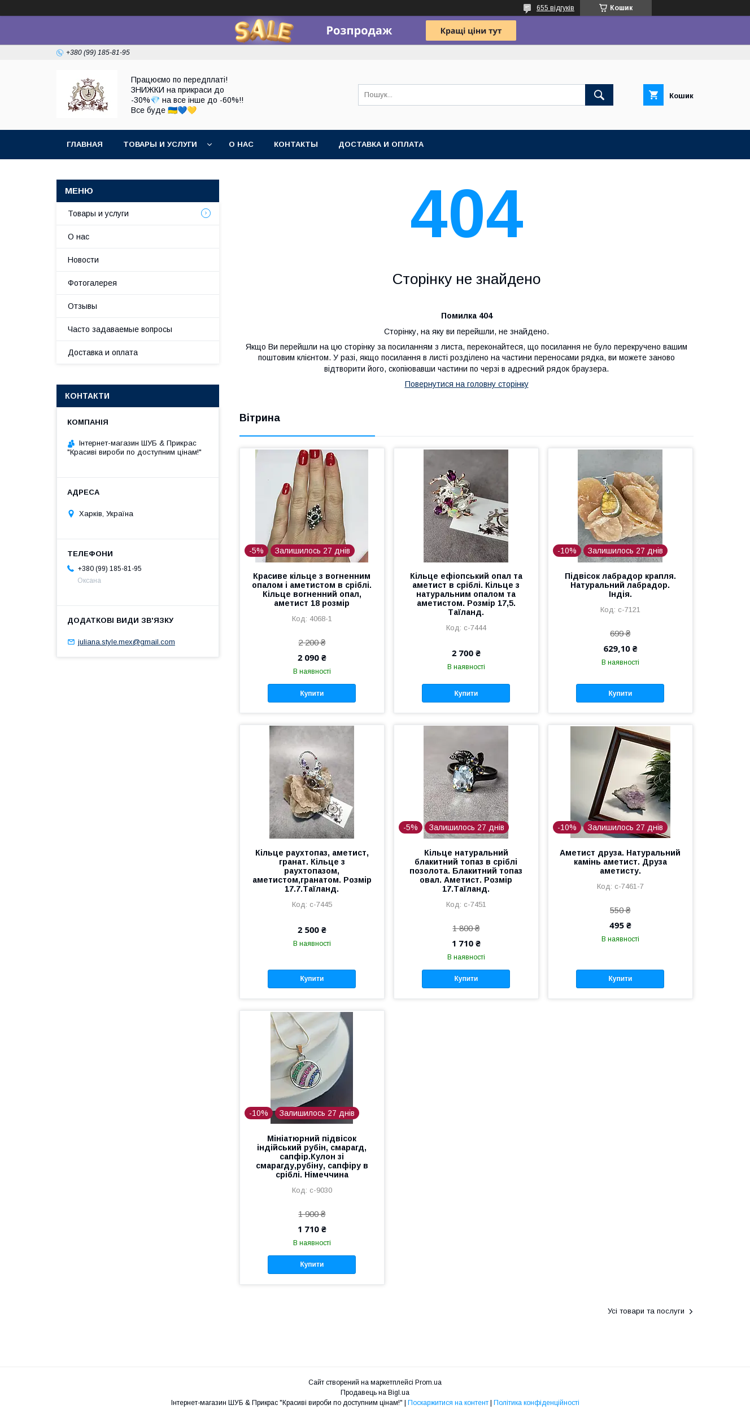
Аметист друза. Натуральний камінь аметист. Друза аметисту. (620, 861)
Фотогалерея (92, 282)
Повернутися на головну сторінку (467, 384)
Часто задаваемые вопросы (120, 329)
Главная (85, 144)
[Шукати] (599, 95)
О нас (241, 144)
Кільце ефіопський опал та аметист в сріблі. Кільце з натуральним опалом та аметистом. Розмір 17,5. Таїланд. (466, 594)
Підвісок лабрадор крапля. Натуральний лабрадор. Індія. (620, 585)
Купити (312, 693)
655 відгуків (555, 8)
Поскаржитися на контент (448, 1403)
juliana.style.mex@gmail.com (126, 642)
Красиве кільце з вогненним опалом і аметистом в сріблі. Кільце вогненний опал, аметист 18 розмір (312, 589)
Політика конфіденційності (536, 1403)
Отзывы (82, 306)
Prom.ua (428, 1382)
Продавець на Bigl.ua (375, 1393)
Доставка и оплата (381, 144)
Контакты (296, 144)
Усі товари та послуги (646, 1311)
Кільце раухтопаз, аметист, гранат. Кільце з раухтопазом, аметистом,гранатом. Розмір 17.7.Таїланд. (312, 870)
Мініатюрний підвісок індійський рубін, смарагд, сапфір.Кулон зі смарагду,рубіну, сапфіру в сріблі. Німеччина (312, 1156)
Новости (83, 259)
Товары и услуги (160, 144)
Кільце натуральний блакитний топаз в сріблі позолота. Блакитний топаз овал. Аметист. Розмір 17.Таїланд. (465, 870)
